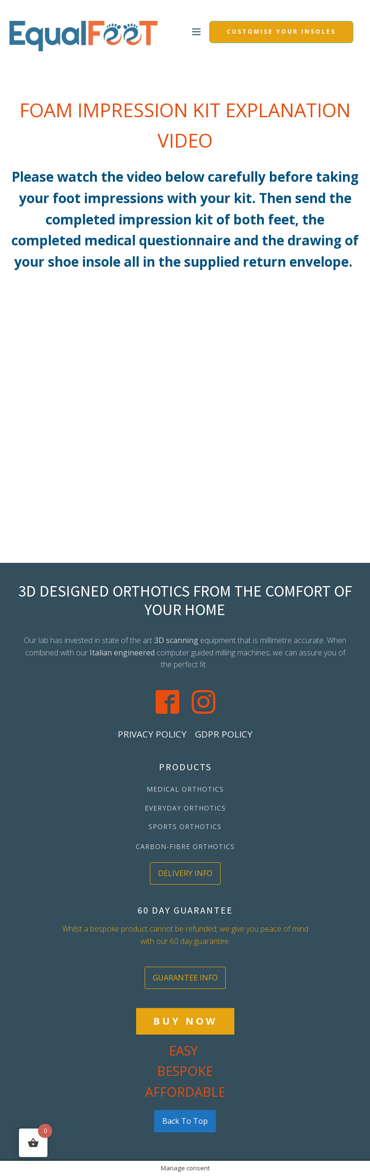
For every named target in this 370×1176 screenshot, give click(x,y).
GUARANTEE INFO (185, 977)
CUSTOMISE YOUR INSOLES (281, 32)
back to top (185, 1121)
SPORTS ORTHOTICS (185, 826)
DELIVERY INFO (185, 873)
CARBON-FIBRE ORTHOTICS (185, 846)
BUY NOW (185, 1021)
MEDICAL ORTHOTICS (185, 789)
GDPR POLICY (223, 734)
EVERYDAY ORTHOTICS (185, 808)
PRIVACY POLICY (152, 734)
